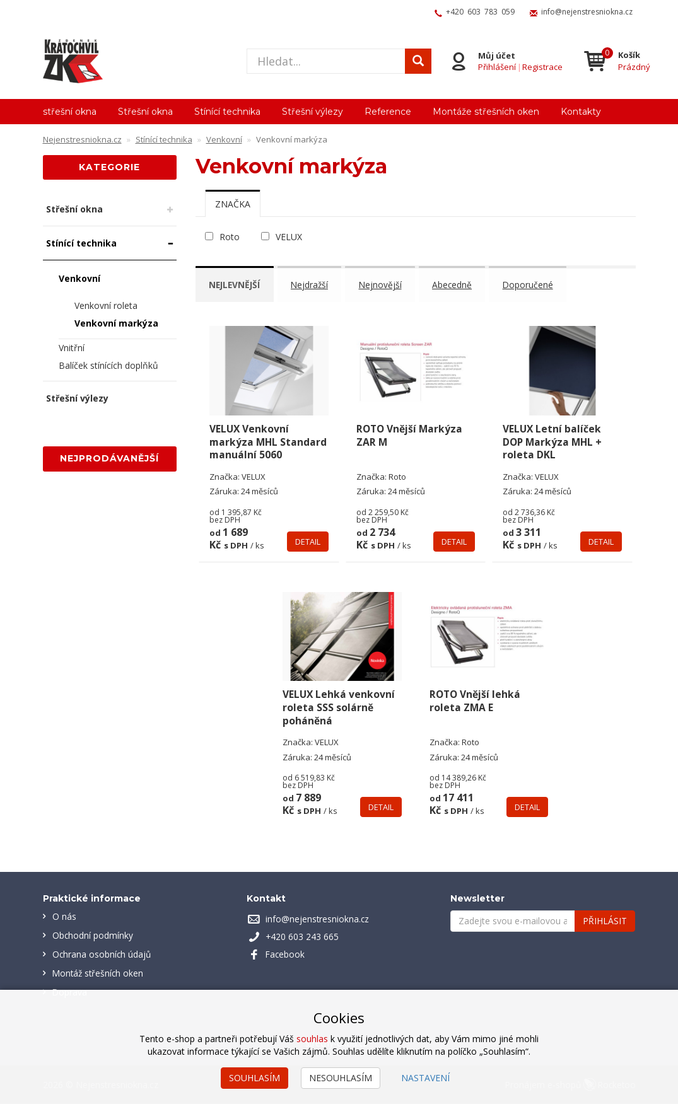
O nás (64, 926)
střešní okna (69, 111)
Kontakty (581, 111)
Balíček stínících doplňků (108, 365)
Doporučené (537, 284)
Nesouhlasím (340, 1078)
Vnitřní (72, 348)
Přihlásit (605, 931)
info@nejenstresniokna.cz (587, 11)
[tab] (232, 204)
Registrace (541, 67)
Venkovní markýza (116, 323)
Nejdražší (314, 284)
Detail (307, 551)
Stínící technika (227, 111)
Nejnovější (387, 284)
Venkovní (79, 278)
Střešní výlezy (312, 111)
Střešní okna (145, 111)
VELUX (289, 237)
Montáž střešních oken (99, 983)
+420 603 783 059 (480, 11)
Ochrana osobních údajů (102, 964)
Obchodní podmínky (93, 945)
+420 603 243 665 (302, 947)
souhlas (312, 1039)
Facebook (286, 964)
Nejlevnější (237, 284)
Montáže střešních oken (486, 111)
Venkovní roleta (105, 305)
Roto (229, 237)
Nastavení (425, 1078)
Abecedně (460, 284)
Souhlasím (254, 1078)
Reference (388, 111)
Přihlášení (496, 67)
